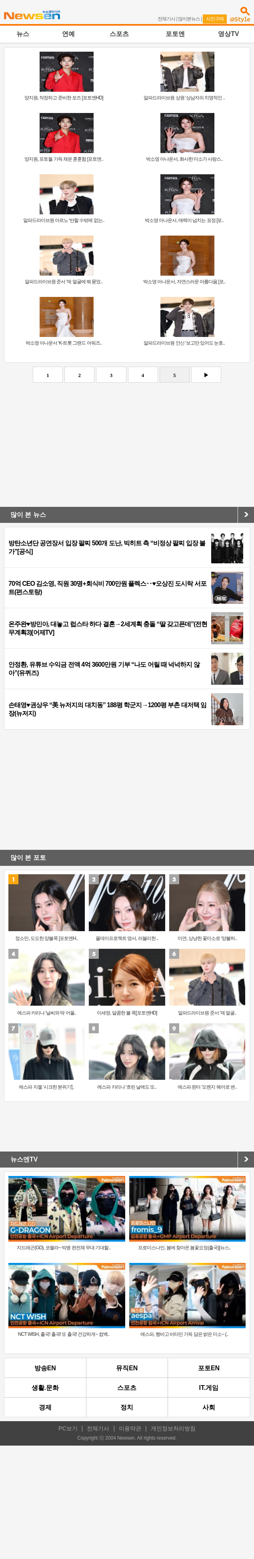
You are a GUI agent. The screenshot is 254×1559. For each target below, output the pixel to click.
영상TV (228, 33)
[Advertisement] (127, 447)
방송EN (45, 1368)
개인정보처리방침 (173, 1428)
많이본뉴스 (189, 19)
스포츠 (119, 33)
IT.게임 (209, 1387)
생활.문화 (45, 1387)
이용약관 (130, 1428)
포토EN (209, 1368)
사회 (208, 1407)
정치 (126, 1407)
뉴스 (22, 33)
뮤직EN (127, 1368)
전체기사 (166, 19)
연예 (68, 33)
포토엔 (175, 33)
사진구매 (215, 19)
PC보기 (67, 1428)
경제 (45, 1407)
